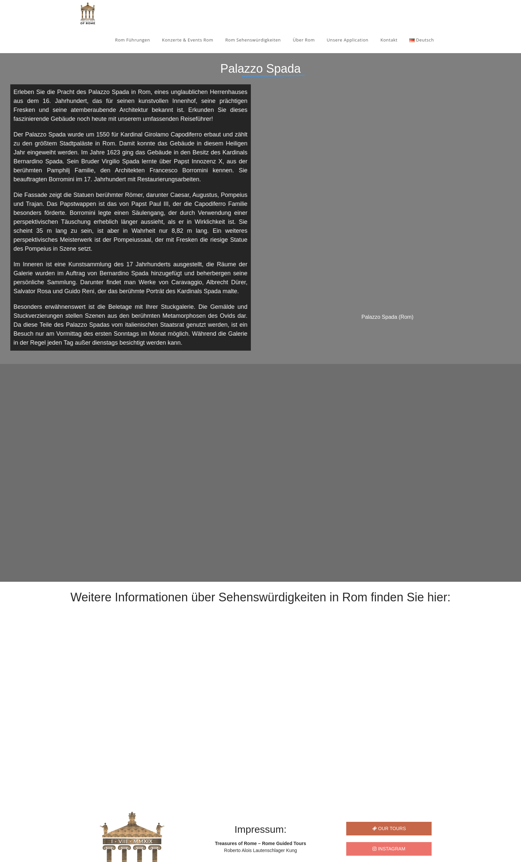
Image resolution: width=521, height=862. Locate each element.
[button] (10, 679)
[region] (260, 406)
